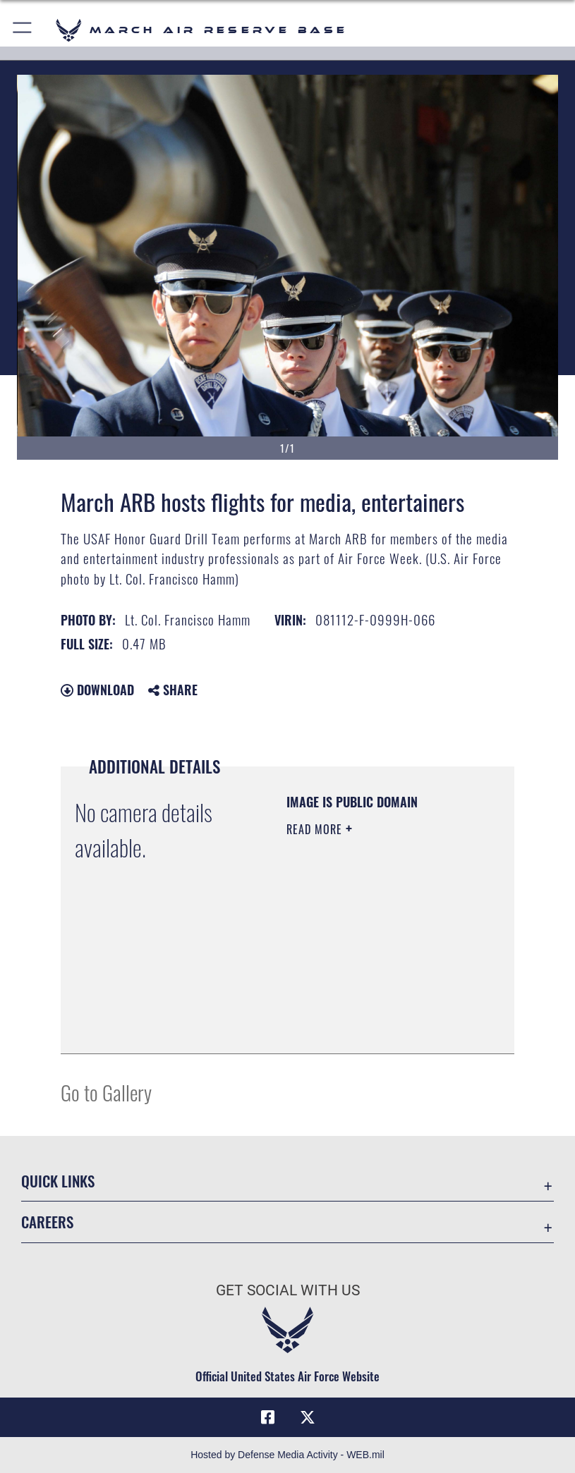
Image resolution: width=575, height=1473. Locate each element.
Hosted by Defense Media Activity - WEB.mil (287, 1454)
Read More (316, 829)
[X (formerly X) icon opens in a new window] (307, 1417)
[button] (23, 30)
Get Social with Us (288, 1290)
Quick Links (58, 1181)
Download (97, 689)
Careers (47, 1222)
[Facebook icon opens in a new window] (267, 1417)
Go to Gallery (106, 1092)
